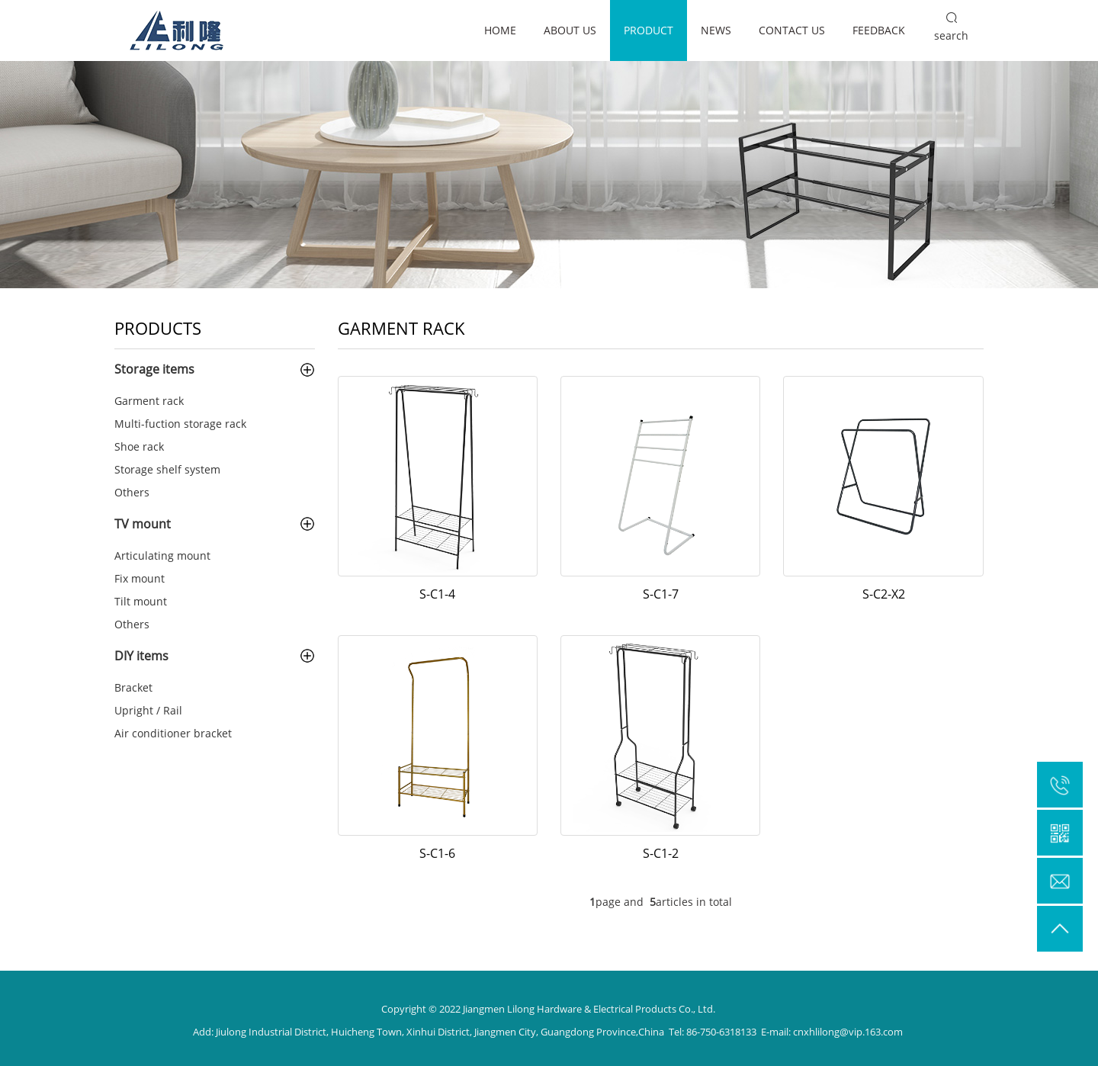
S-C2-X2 (883, 594)
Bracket (133, 687)
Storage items (154, 369)
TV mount (142, 523)
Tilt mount (140, 601)
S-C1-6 (437, 853)
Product (648, 30)
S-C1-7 (661, 594)
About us (570, 30)
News (716, 30)
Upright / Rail (148, 710)
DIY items (141, 655)
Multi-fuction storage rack (180, 423)
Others (131, 492)
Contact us (792, 30)
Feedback (878, 30)
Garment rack (149, 400)
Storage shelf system (167, 469)
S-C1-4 (437, 594)
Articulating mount (162, 555)
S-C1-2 (661, 853)
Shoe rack (139, 446)
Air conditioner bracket (173, 733)
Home (500, 30)
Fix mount (139, 578)
